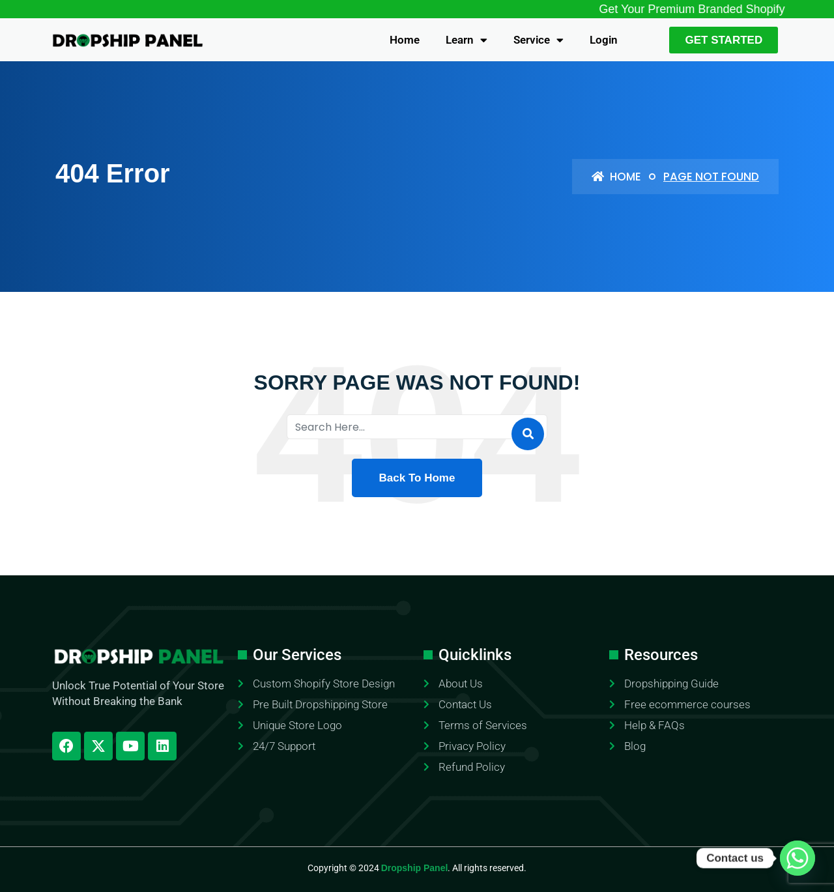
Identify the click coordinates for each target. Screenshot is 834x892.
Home (405, 39)
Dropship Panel (414, 868)
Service (538, 40)
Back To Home (417, 478)
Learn (466, 40)
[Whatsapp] (797, 858)
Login (604, 39)
